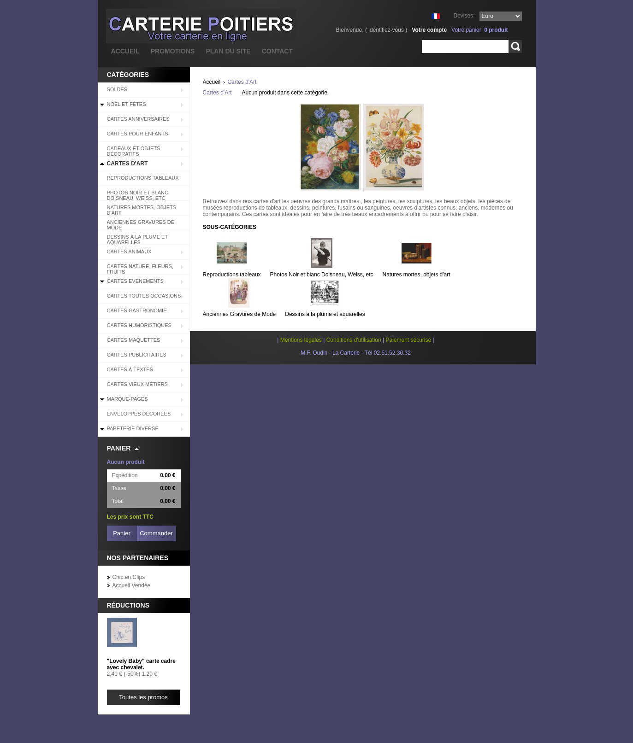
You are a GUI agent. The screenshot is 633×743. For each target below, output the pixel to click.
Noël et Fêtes (126, 104)
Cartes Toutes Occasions (144, 295)
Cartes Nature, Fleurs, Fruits (140, 269)
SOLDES (117, 89)
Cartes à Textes (130, 369)
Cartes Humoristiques (139, 325)
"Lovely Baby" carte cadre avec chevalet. (141, 664)
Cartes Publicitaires (136, 354)
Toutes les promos (143, 697)
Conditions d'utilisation (353, 340)
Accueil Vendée (131, 585)
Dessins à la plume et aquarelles (137, 239)
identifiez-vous (386, 30)
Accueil (212, 82)
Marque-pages (127, 399)
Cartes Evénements (135, 281)
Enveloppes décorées (139, 413)
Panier (119, 448)
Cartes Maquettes (133, 340)
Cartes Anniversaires (138, 119)
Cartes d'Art (127, 163)
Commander (156, 533)
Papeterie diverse (133, 428)
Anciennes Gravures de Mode (141, 224)
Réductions (128, 605)
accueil (125, 51)
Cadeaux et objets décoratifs (133, 151)
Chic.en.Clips (128, 577)
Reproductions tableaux (143, 178)
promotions (173, 51)
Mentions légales (301, 340)
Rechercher (515, 46)
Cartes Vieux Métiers (137, 384)
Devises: (463, 15)
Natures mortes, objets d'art (142, 210)
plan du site (228, 51)
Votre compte (429, 30)
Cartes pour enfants (137, 133)
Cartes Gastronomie (137, 310)
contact (277, 51)
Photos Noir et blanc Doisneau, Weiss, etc (137, 195)
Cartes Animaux (129, 251)
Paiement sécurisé (408, 340)
